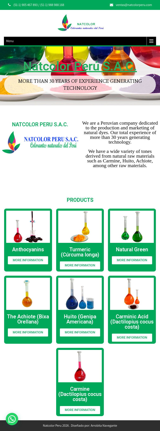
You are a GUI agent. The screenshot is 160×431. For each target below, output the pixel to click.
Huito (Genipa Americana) (80, 319)
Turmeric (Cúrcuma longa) (80, 252)
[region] (80, 75)
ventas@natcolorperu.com (134, 5)
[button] (6, 75)
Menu (10, 41)
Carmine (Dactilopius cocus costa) (80, 394)
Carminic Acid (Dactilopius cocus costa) (132, 322)
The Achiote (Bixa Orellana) (28, 319)
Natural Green (132, 250)
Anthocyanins (28, 250)
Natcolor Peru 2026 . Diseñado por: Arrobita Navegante (80, 425)
